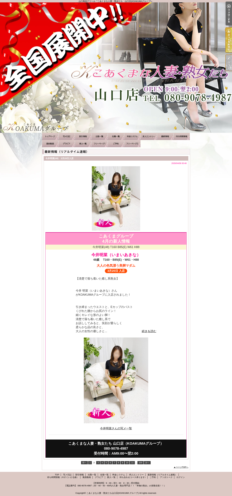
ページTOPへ (182, 467)
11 (132, 462)
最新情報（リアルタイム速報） (165, 136)
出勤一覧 (99, 136)
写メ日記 (66, 136)
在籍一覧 (116, 136)
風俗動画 (50, 143)
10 (127, 462)
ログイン (180, 477)
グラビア (66, 143)
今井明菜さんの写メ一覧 (116, 428)
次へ (147, 462)
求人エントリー (148, 136)
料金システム (132, 136)
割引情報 (83, 136)
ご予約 (116, 143)
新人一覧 (83, 143)
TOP (50, 136)
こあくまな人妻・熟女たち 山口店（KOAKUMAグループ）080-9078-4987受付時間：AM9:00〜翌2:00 (116, 448)
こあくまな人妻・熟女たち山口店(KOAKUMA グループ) (113, 493)
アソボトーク (132, 143)
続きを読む (149, 331)
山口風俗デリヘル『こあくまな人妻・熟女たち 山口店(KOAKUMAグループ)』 (116, 67)
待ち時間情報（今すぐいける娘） (181, 136)
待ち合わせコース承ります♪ (99, 143)
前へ (84, 462)
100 (140, 462)
